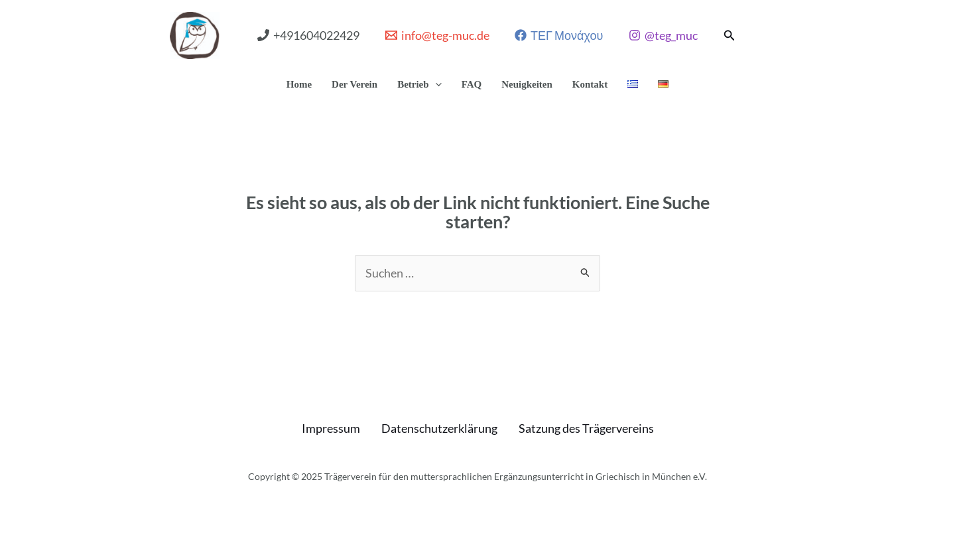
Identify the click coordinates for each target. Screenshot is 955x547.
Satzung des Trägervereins (586, 428)
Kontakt (589, 84)
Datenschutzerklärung (439, 428)
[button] (729, 35)
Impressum (331, 428)
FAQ (472, 84)
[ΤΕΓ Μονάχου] (559, 35)
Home (299, 84)
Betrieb (419, 84)
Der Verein (354, 84)
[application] (435, 84)
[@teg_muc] (662, 35)
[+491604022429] (308, 35)
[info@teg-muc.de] (437, 35)
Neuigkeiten (526, 84)
